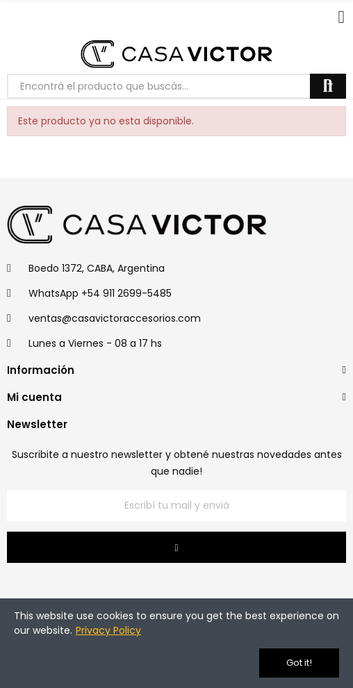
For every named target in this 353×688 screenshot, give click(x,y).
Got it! (299, 662)
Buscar (328, 86)
